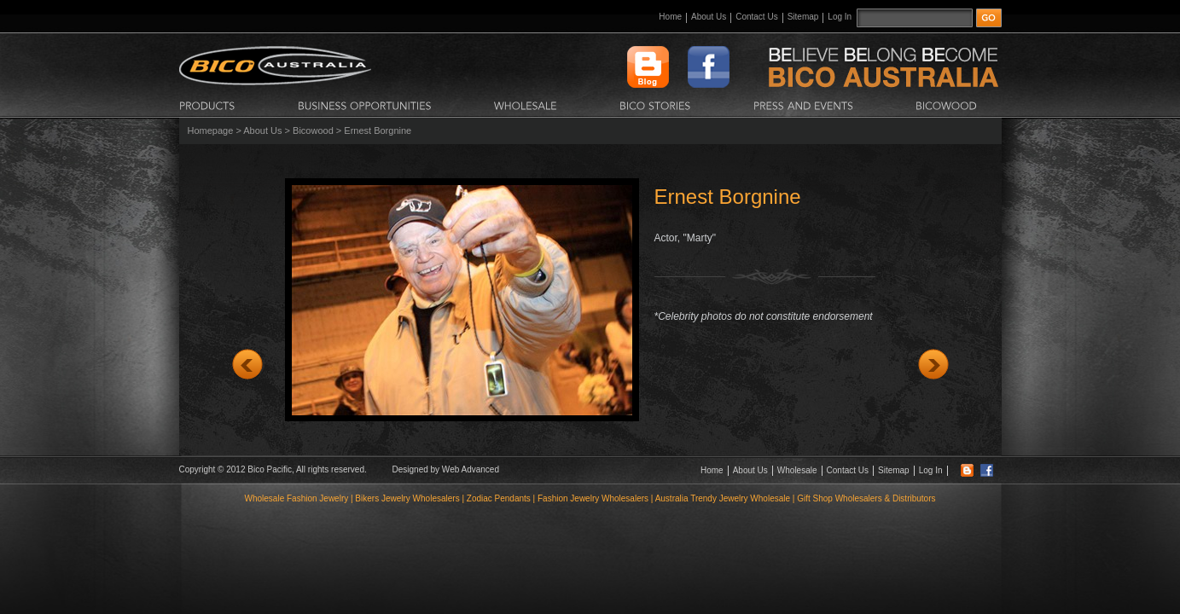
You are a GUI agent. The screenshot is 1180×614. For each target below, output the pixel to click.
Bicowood (313, 130)
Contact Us (756, 16)
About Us (708, 16)
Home (670, 16)
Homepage (211, 130)
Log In (840, 16)
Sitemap (803, 16)
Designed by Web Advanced (445, 469)
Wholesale (797, 470)
